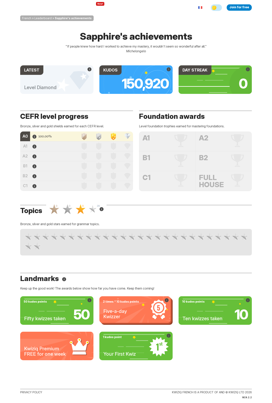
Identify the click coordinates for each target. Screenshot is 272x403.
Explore (96, 8)
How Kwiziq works (69, 8)
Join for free (239, 7)
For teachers (119, 8)
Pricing (140, 8)
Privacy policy (31, 392)
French (26, 18)
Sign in (157, 8)
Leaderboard (43, 18)
